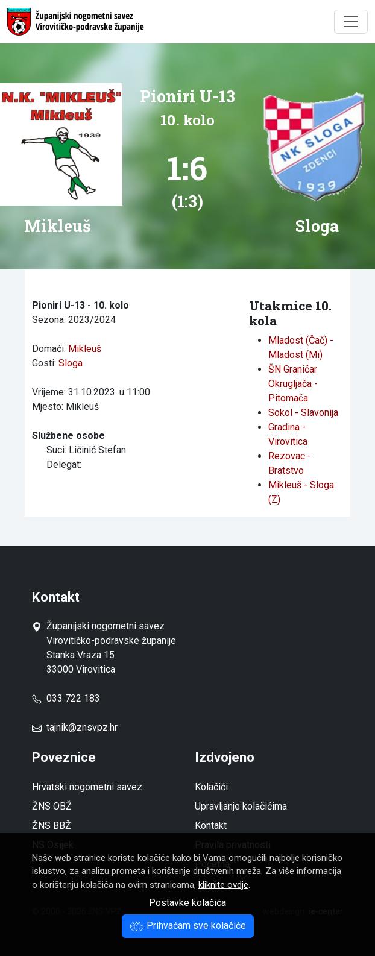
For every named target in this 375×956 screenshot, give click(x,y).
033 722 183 (66, 698)
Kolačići (211, 787)
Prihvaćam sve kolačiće (188, 925)
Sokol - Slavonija (303, 412)
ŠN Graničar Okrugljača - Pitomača (293, 383)
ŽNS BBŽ (51, 825)
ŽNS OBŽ (52, 806)
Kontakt (211, 825)
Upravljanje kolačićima (241, 806)
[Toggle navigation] (351, 22)
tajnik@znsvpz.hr (82, 727)
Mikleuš (84, 348)
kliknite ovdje (223, 884)
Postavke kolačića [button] (187, 902)
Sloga (70, 363)
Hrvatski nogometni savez (87, 787)
